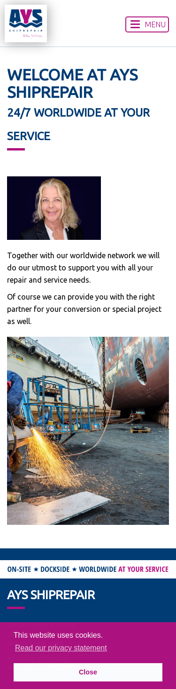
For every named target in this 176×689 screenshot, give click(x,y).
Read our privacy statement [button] (61, 648)
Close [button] (88, 672)
